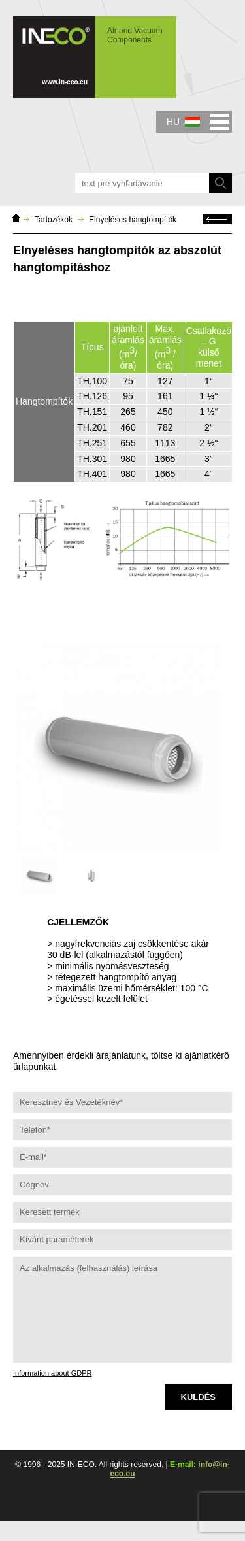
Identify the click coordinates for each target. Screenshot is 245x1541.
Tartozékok (54, 219)
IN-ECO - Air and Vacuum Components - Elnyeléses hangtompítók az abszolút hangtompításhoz (94, 57)
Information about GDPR (52, 1373)
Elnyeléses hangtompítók (132, 219)
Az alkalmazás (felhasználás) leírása (122, 1310)
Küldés (198, 1397)
